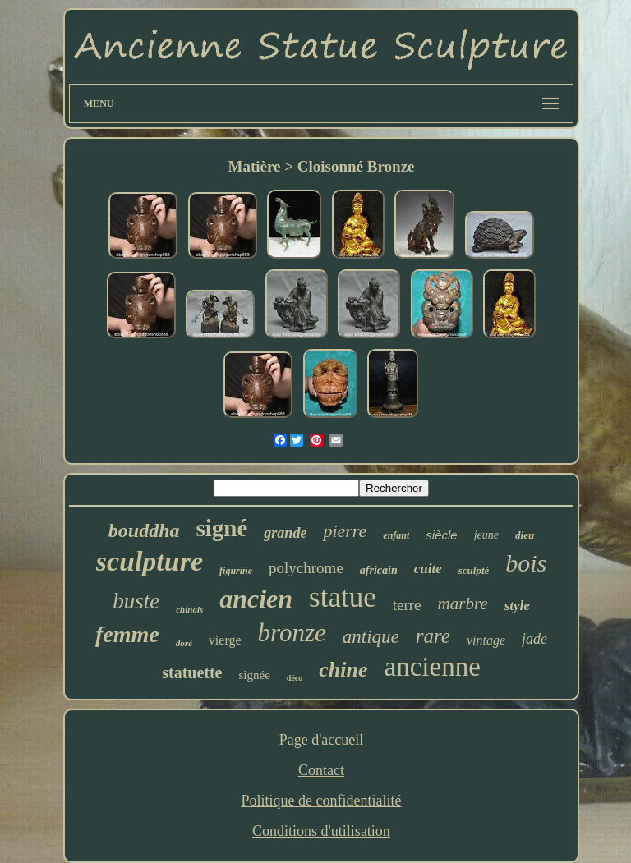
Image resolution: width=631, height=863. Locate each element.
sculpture (149, 561)
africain (379, 570)
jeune (486, 535)
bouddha (144, 530)
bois (525, 562)
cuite (428, 568)
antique (371, 637)
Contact (321, 770)
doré (184, 643)
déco (294, 677)
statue (342, 597)
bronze (292, 632)
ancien (255, 598)
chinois (189, 609)
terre (407, 604)
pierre (344, 531)
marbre (463, 603)
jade (534, 639)
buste (136, 601)
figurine (235, 570)
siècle (441, 535)
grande (285, 533)
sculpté (474, 570)
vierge (225, 640)
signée (254, 675)
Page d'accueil (321, 740)
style (517, 605)
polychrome (306, 567)
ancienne (433, 667)
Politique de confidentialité (322, 800)
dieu (524, 535)
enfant (396, 535)
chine (343, 670)
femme (127, 634)
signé (222, 528)
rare (433, 636)
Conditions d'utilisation (321, 831)
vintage (486, 640)
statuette (192, 672)
